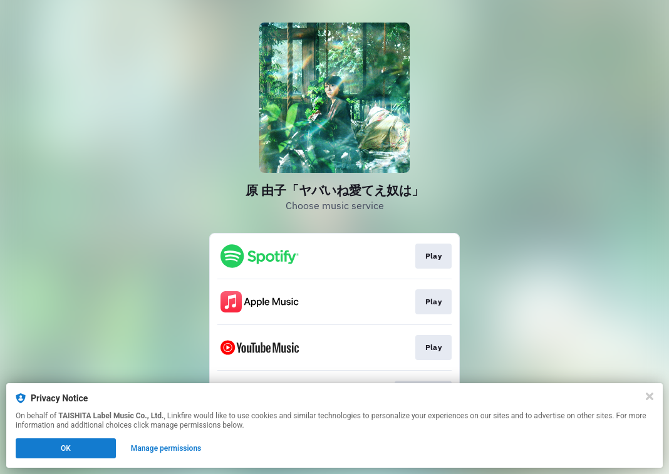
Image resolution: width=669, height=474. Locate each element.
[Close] (650, 396)
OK (66, 448)
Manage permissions (166, 448)
